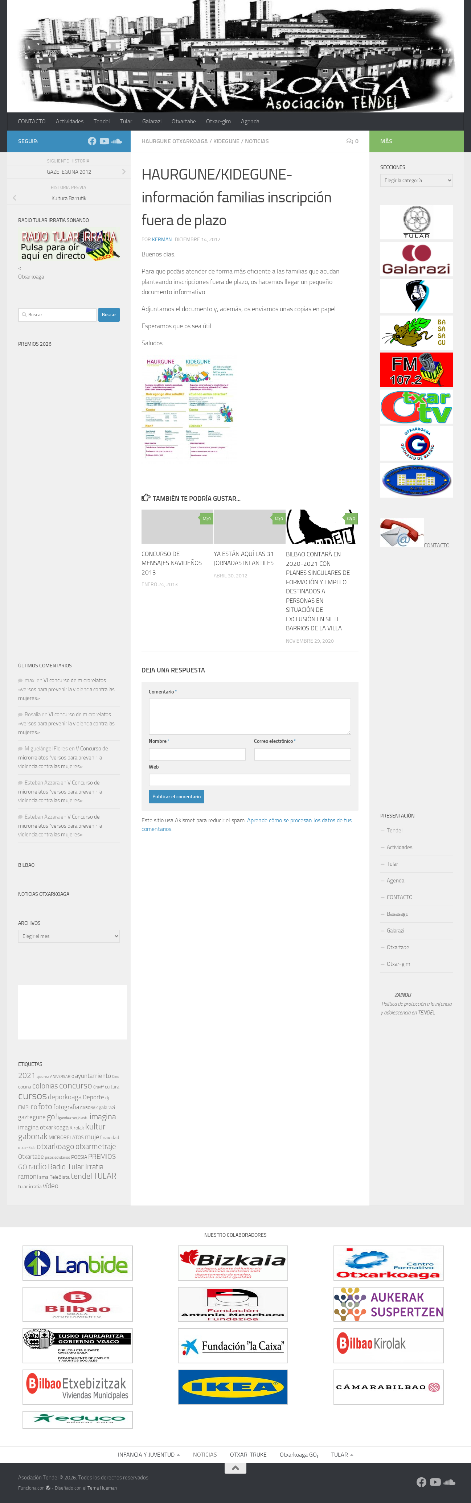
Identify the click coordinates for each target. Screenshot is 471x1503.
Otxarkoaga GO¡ (299, 1454)
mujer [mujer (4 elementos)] (93, 1137)
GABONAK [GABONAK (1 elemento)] (89, 1107)
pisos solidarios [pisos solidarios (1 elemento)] (57, 1157)
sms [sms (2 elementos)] (44, 1177)
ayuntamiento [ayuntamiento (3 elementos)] (93, 1075)
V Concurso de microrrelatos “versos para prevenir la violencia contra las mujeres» (63, 757)
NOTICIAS (257, 141)
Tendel (102, 121)
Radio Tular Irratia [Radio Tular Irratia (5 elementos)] (75, 1166)
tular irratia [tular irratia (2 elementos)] (30, 1186)
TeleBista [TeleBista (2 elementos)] (60, 1177)
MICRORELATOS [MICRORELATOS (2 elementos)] (66, 1138)
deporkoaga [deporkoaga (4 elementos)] (65, 1097)
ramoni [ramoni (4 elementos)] (28, 1176)
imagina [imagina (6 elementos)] (103, 1116)
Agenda (250, 121)
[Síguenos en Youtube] (103, 141)
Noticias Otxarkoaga (43, 894)
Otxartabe (184, 121)
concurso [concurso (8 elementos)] (75, 1085)
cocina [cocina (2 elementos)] (24, 1087)
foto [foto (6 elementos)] (45, 1106)
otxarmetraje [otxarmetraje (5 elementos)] (95, 1146)
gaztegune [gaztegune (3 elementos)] (32, 1117)
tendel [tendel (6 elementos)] (81, 1176)
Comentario (163, 692)
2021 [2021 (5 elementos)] (27, 1075)
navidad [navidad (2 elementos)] (111, 1138)
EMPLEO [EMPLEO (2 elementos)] (27, 1107)
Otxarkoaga (31, 276)
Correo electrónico (275, 741)
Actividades (69, 121)
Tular (126, 121)
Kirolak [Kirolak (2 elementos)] (77, 1128)
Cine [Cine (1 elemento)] (115, 1076)
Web (154, 767)
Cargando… (80, 496)
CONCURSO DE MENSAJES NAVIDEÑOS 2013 (172, 563)
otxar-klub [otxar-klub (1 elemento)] (27, 1147)
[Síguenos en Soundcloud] (115, 141)
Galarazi (151, 121)
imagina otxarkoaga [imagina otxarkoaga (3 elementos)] (43, 1127)
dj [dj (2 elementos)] (107, 1098)
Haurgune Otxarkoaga (175, 141)
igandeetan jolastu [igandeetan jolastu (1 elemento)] (73, 1118)
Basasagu (398, 914)
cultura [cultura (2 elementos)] (112, 1087)
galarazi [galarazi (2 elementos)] (107, 1107)
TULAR (339, 1454)
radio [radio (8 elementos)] (37, 1166)
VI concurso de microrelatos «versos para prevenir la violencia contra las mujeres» (66, 689)
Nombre (159, 741)
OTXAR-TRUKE (248, 1454)
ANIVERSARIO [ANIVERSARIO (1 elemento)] (62, 1076)
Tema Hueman (102, 1488)
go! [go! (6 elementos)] (52, 1116)
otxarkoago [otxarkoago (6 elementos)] (55, 1146)
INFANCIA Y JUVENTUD (146, 1454)
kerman (162, 239)
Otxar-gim (218, 121)
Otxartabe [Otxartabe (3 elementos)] (31, 1156)
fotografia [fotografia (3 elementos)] (66, 1107)
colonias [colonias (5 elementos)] (45, 1086)
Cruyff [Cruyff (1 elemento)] (98, 1087)
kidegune (226, 141)
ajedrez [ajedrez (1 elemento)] (43, 1076)
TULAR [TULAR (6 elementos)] (104, 1176)
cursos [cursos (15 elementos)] (32, 1096)
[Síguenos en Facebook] (92, 141)
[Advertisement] (72, 972)
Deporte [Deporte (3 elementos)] (93, 1097)
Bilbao (26, 865)
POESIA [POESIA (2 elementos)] (79, 1157)
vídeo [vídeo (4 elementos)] (50, 1186)
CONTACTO (32, 121)
